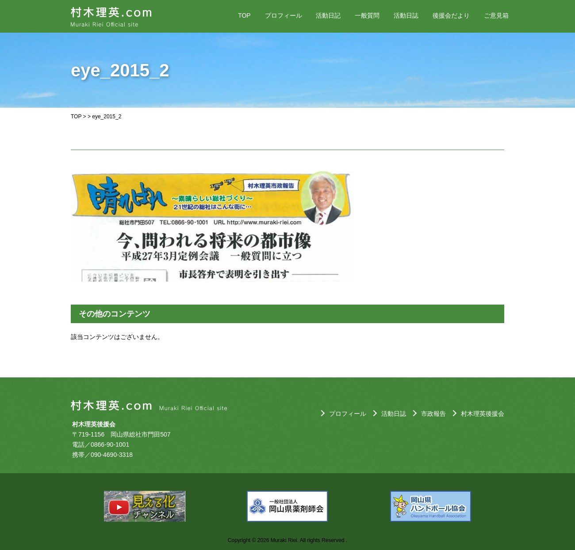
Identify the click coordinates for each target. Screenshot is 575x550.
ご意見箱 (496, 15)
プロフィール (283, 15)
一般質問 (367, 15)
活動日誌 (406, 15)
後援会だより (451, 15)
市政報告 (433, 413)
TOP (244, 15)
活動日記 (328, 15)
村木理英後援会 (482, 413)
